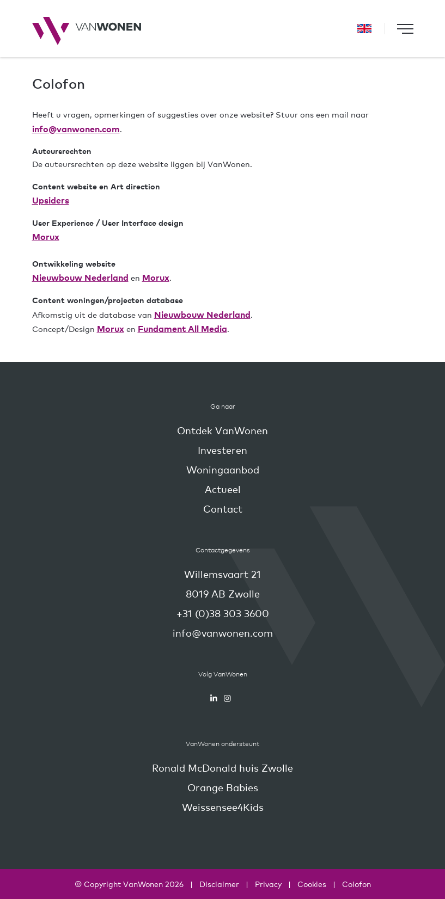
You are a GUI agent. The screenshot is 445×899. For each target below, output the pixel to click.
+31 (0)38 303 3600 (222, 613)
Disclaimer (219, 884)
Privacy (268, 884)
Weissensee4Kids (223, 807)
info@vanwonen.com (76, 128)
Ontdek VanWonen (222, 430)
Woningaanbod (222, 469)
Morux (45, 236)
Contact (222, 508)
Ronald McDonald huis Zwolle (222, 767)
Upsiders (50, 200)
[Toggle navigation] (405, 28)
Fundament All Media (182, 328)
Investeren (222, 450)
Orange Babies (222, 787)
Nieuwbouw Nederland (80, 277)
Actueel (223, 489)
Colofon (356, 884)
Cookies (311, 884)
